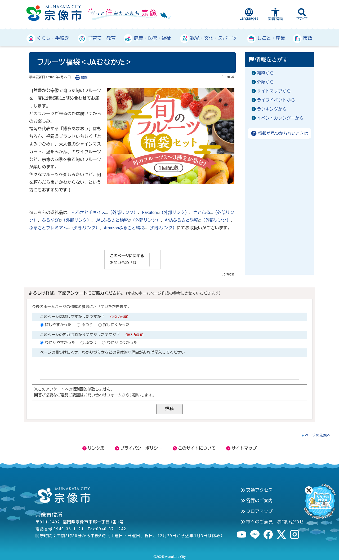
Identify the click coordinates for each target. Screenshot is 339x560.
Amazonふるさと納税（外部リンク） (140, 227)
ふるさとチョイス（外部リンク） (105, 212)
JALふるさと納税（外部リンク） (127, 220)
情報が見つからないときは (280, 133)
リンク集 (93, 448)
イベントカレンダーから (280, 118)
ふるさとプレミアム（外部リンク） (64, 227)
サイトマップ (241, 448)
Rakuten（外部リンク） (165, 212)
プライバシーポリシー (138, 448)
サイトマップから (274, 91)
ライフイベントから (276, 100)
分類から (265, 82)
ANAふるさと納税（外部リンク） (198, 220)
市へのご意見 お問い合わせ (272, 521)
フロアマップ (257, 511)
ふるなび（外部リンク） (66, 220)
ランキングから (272, 109)
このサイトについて (194, 448)
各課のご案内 (257, 500)
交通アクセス (257, 490)
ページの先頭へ (318, 435)
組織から (265, 73)
